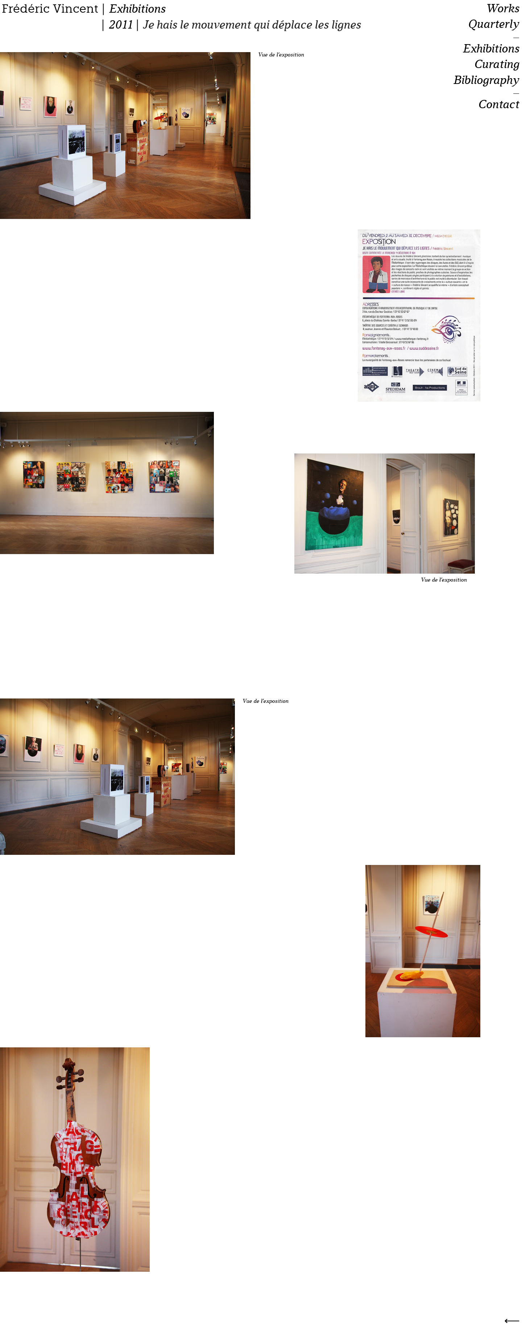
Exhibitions (136, 9)
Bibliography (486, 80)
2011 (120, 25)
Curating (496, 64)
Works (502, 9)
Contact (498, 104)
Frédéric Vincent (50, 9)
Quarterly (493, 24)
